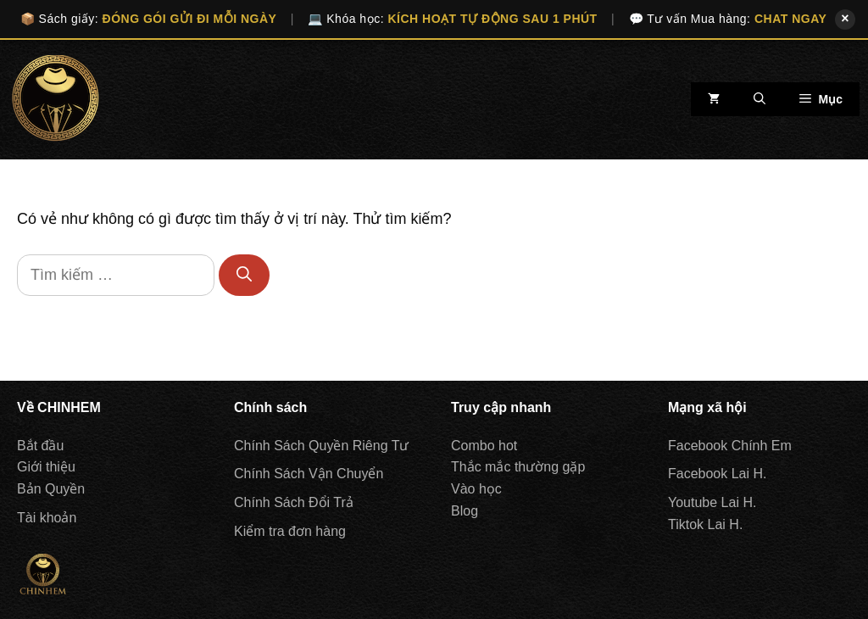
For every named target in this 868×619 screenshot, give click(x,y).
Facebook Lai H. (717, 473)
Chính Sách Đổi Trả (293, 502)
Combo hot (484, 445)
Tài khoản (46, 517)
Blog (464, 511)
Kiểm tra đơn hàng (290, 531)
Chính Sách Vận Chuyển (308, 473)
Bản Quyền (51, 489)
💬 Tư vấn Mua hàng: (728, 18)
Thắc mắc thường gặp (518, 467)
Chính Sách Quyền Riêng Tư (321, 445)
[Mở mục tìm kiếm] (759, 99)
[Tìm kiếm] (244, 275)
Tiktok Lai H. (705, 524)
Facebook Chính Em (730, 445)
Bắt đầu (40, 445)
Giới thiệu (46, 467)
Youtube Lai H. (712, 502)
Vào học (476, 489)
